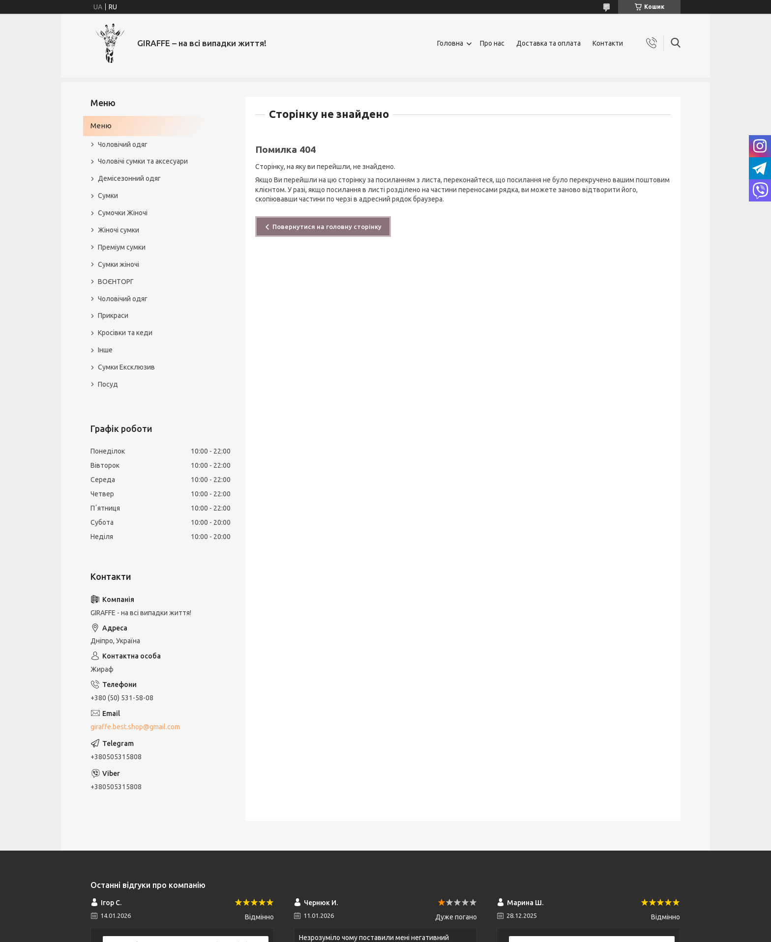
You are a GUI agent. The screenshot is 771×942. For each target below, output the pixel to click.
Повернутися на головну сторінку (327, 226)
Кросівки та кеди (125, 333)
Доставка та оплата (548, 43)
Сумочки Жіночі (123, 213)
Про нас (492, 43)
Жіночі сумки (118, 230)
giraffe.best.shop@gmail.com (135, 727)
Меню (101, 125)
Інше (105, 350)
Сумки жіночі (118, 264)
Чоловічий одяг (123, 144)
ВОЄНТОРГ (116, 281)
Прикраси (113, 315)
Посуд (108, 384)
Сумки (108, 196)
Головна (450, 43)
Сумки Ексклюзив (126, 367)
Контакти (608, 43)
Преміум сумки (122, 247)
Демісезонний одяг (129, 178)
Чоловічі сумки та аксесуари (143, 161)
